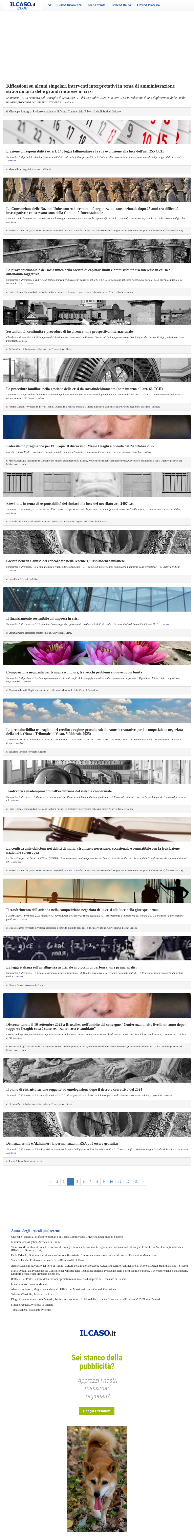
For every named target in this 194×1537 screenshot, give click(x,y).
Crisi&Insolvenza (69, 5)
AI (49, 5)
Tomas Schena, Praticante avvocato (31, 1309)
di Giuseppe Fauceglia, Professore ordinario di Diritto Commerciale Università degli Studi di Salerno (63, 111)
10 (111, 1181)
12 (127, 1181)
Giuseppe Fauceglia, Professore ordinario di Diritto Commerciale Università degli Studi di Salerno (67, 1236)
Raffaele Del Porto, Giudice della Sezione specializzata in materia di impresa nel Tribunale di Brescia (68, 1279)
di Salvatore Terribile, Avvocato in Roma (26, 751)
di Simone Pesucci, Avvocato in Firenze (25, 985)
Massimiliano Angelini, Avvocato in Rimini (35, 1242)
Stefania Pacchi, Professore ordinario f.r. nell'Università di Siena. (48, 1260)
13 (136, 1181)
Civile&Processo (148, 5)
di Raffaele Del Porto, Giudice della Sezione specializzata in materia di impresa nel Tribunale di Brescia (56, 521)
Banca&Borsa (121, 5)
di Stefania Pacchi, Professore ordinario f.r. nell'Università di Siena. (39, 349)
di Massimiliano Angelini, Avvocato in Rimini (28, 169)
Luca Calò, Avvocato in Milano (29, 1284)
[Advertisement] (97, 42)
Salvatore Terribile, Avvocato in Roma (33, 1294)
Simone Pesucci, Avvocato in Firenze (32, 1304)
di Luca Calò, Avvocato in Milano (22, 579)
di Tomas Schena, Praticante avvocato (24, 1161)
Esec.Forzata (96, 5)
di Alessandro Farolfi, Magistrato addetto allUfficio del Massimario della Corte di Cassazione (52, 690)
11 (119, 1181)
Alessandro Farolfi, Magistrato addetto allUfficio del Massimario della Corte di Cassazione (63, 1289)
